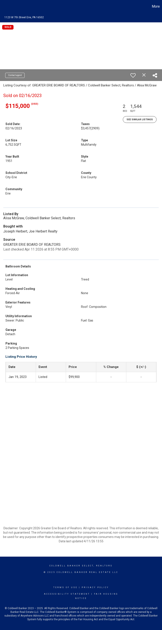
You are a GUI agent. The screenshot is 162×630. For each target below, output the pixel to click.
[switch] (133, 75)
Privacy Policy (95, 587)
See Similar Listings (140, 119)
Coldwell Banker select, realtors (81, 566)
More (156, 6)
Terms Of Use (65, 587)
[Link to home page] (5, 6)
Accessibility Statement (67, 594)
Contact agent (15, 75)
